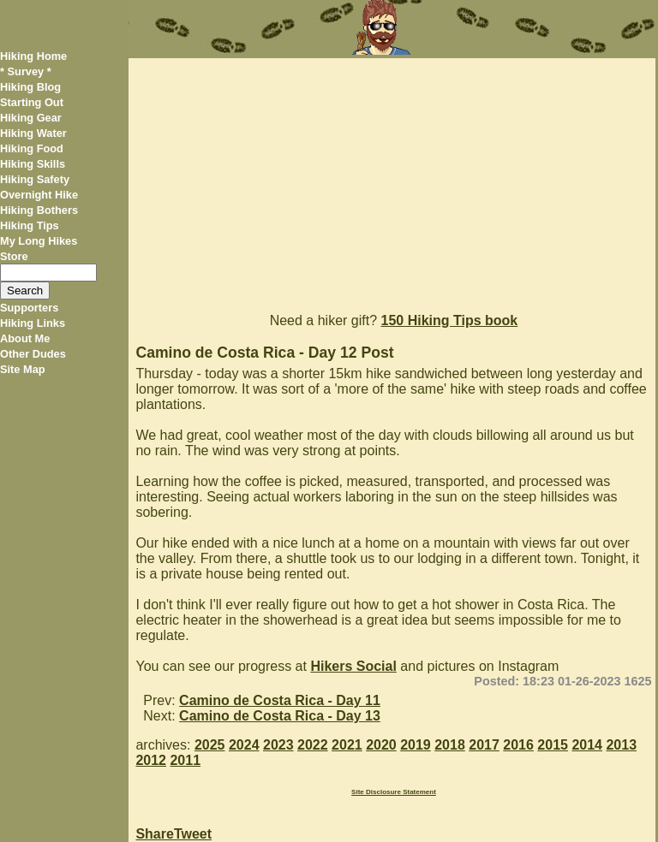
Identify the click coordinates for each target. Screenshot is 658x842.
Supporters (29, 307)
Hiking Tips (29, 225)
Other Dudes (33, 353)
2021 (347, 745)
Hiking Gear (31, 117)
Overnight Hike (39, 194)
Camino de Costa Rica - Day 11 (279, 700)
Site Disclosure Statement (393, 792)
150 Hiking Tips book (449, 320)
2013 (621, 745)
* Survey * (25, 71)
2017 (484, 745)
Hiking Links (32, 323)
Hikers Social (353, 666)
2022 (312, 745)
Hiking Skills (32, 163)
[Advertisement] (392, 178)
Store (14, 256)
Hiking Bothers (39, 210)
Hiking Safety (34, 179)
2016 (518, 745)
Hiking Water (33, 133)
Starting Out (31, 102)
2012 (150, 760)
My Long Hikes (38, 240)
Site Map (22, 369)
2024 (244, 745)
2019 (415, 745)
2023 (278, 745)
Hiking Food (31, 148)
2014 (586, 745)
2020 (381, 745)
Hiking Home (33, 56)
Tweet (193, 834)
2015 (552, 745)
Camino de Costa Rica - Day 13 (279, 716)
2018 (449, 745)
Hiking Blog (30, 86)
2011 (185, 760)
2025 (209, 745)
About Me (25, 338)
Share (154, 834)
